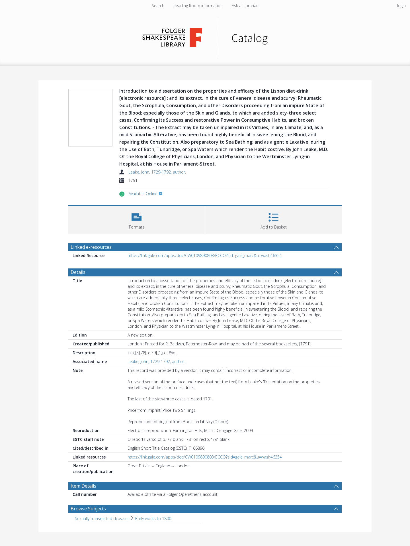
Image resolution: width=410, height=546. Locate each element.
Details (78, 272)
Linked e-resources (91, 247)
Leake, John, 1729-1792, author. (157, 172)
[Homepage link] (205, 36)
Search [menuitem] (158, 5)
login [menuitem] (401, 5)
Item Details (83, 486)
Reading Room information (198, 5)
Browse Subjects (88, 509)
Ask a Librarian (245, 5)
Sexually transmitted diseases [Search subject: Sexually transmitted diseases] (102, 518)
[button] (136, 219)
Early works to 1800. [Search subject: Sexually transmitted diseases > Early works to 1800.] (153, 518)
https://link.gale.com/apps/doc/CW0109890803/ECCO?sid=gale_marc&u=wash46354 (205, 255)
